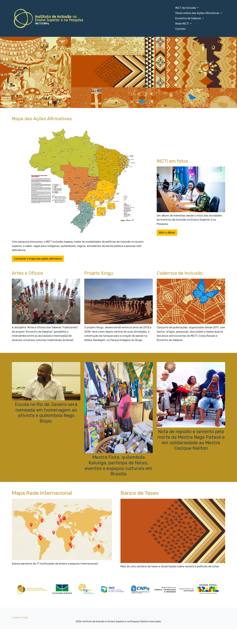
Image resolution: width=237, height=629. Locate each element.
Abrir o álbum (167, 232)
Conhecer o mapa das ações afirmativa (38, 258)
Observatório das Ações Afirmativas (197, 13)
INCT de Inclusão (186, 7)
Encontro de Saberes (188, 18)
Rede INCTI (182, 23)
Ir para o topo (20, 617)
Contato (180, 28)
